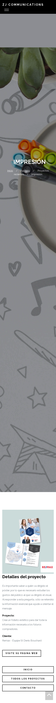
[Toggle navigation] (6, 10)
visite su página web (22, 653)
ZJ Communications (23, 4)
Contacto (28, 688)
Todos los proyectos (28, 679)
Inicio (10, 170)
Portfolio (25, 170)
